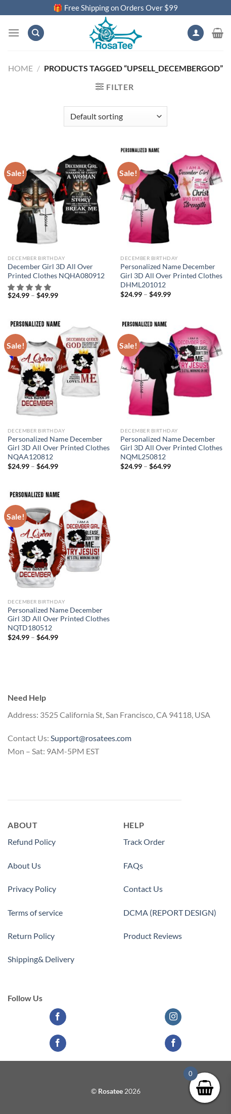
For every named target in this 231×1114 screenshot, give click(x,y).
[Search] (36, 33)
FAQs (133, 865)
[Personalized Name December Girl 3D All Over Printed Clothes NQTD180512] (59, 541)
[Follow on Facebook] (58, 1016)
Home (20, 68)
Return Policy (31, 935)
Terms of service (35, 912)
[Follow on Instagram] (173, 1016)
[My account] (196, 33)
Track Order (144, 841)
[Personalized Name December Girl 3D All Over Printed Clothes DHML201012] (171, 198)
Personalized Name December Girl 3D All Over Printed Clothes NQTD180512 (59, 619)
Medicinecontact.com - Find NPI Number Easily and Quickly (111, 774)
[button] (30, 287)
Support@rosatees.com (91, 738)
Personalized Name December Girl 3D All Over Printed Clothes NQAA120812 (59, 448)
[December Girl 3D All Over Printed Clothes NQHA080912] (59, 198)
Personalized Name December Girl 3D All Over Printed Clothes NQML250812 (171, 448)
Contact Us (143, 888)
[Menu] (14, 32)
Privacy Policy (32, 888)
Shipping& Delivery (41, 959)
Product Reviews (152, 935)
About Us (24, 865)
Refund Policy (32, 841)
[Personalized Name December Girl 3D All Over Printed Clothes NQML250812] (171, 370)
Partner (136, 959)
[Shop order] (115, 116)
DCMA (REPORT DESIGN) (169, 912)
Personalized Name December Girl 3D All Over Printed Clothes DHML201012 (171, 275)
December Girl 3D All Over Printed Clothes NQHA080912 (56, 271)
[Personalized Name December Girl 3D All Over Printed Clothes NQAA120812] (59, 370)
